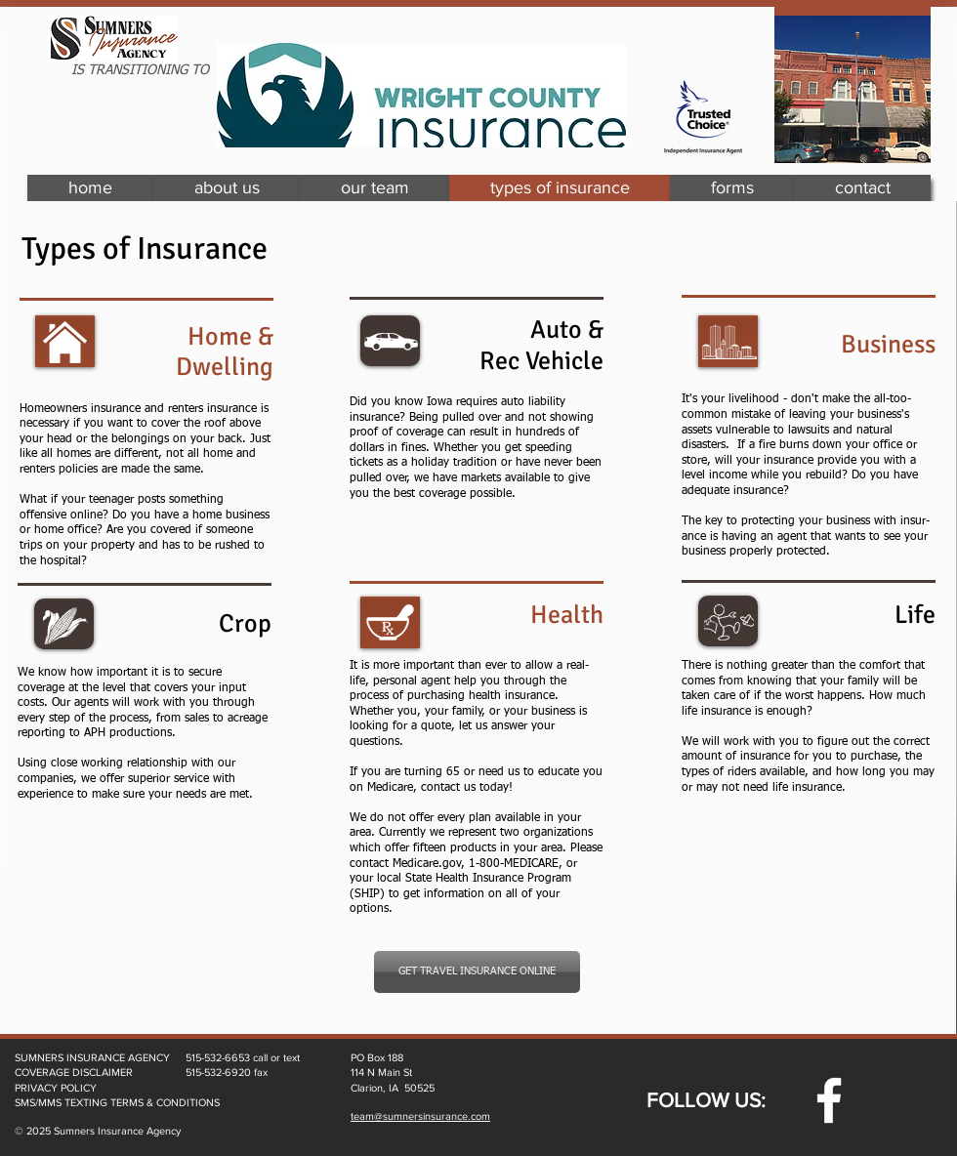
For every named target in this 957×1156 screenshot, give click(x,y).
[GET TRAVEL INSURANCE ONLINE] (477, 972)
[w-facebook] (829, 1100)
